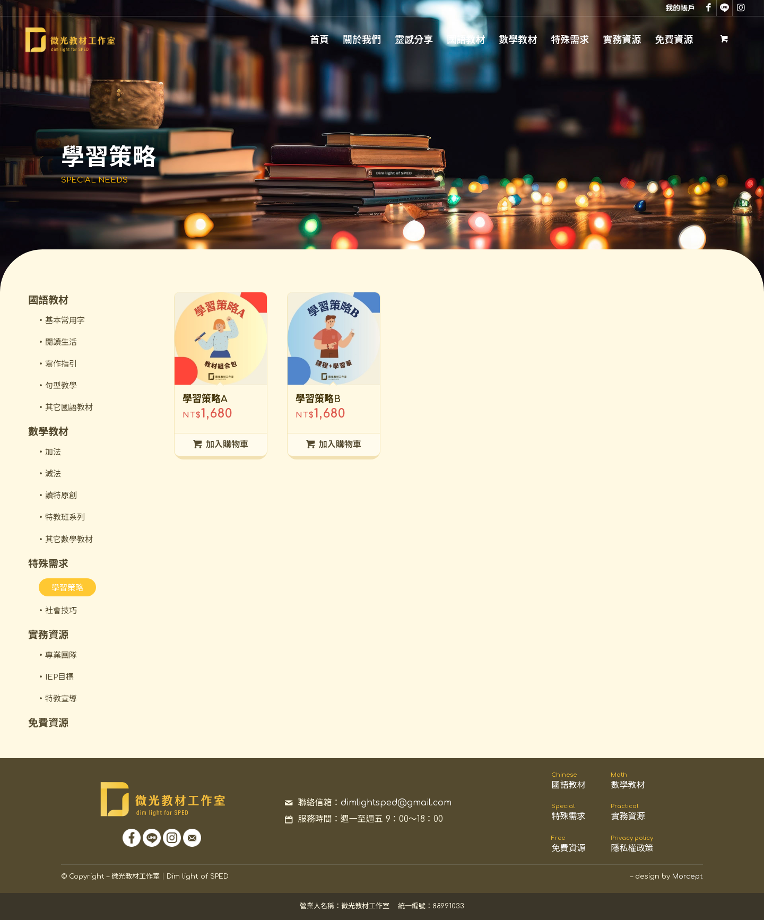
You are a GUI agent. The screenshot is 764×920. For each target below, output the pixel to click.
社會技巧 (61, 610)
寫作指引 (61, 364)
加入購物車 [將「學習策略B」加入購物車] (333, 444)
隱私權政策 (632, 844)
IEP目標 (59, 677)
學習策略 (67, 588)
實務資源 (48, 634)
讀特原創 (61, 495)
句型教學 (61, 385)
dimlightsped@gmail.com (396, 803)
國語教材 (48, 300)
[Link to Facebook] (708, 8)
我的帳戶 (680, 8)
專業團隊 (61, 655)
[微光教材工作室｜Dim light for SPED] (69, 40)
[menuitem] (677, 7)
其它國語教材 (69, 407)
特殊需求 (48, 563)
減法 (53, 474)
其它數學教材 (69, 539)
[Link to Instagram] (741, 8)
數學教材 (48, 431)
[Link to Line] (724, 8)
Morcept (687, 876)
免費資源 (48, 722)
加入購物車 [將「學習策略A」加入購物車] (220, 444)
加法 (53, 452)
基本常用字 (65, 320)
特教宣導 (61, 699)
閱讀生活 (61, 342)
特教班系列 (65, 517)
